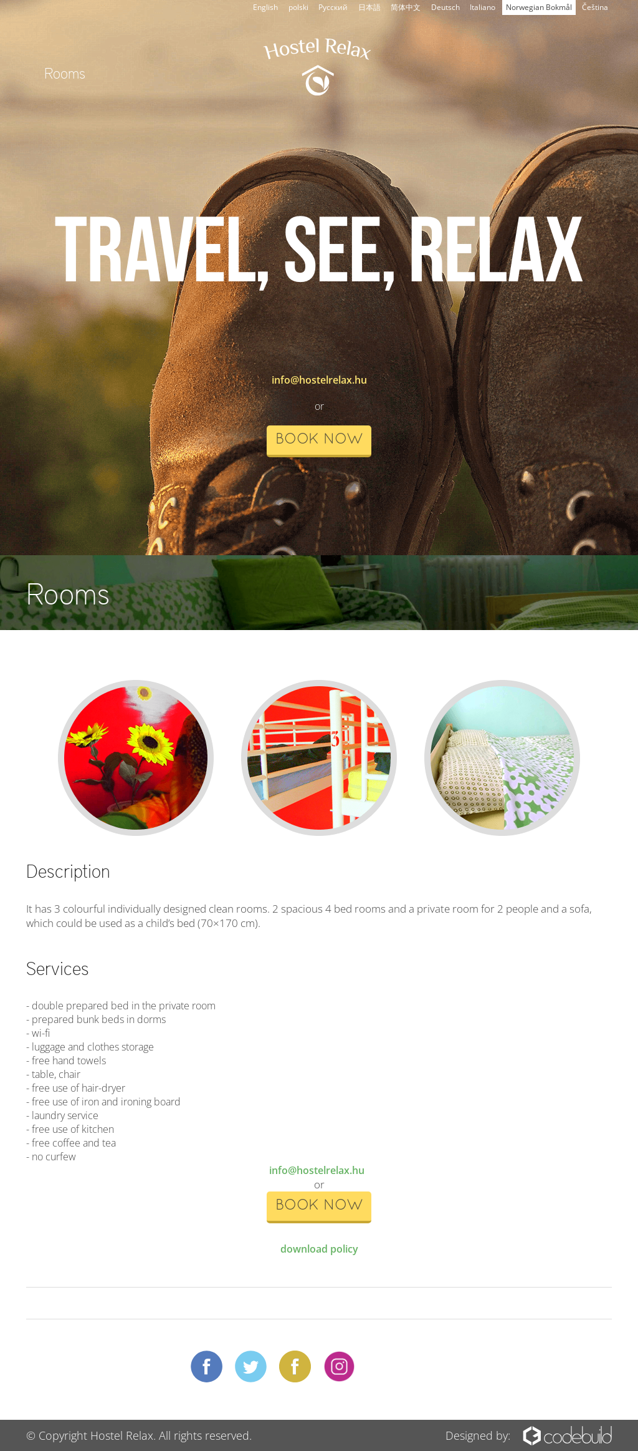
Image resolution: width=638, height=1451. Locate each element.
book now (319, 440)
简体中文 (406, 7)
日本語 (369, 7)
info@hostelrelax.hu (319, 380)
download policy (319, 1249)
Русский (333, 7)
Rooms (64, 72)
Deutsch (445, 7)
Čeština (595, 7)
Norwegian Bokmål (539, 7)
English (265, 7)
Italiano (482, 7)
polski (298, 7)
